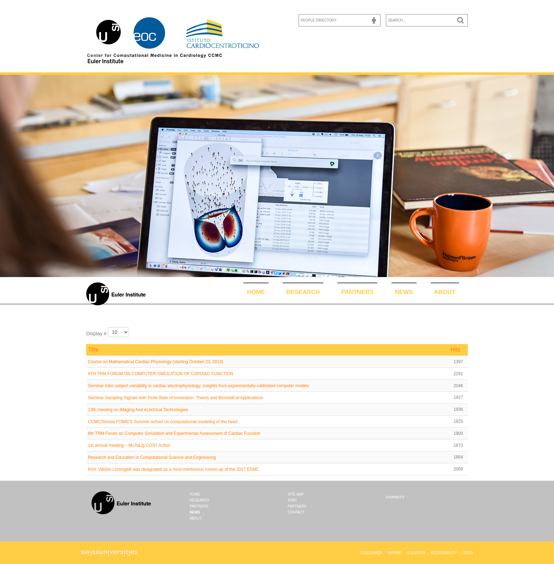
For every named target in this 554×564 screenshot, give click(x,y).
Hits (455, 350)
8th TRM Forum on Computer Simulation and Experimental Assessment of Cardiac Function (174, 433)
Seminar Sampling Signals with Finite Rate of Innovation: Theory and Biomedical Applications (175, 397)
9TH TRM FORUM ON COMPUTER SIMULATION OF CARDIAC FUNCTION (160, 373)
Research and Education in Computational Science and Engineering (152, 457)
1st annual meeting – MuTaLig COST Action (129, 445)
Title (93, 350)
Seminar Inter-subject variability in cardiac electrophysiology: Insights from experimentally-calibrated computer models (198, 385)
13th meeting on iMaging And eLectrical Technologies (138, 409)
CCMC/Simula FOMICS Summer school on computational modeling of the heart (163, 421)
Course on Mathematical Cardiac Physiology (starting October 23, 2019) (155, 361)
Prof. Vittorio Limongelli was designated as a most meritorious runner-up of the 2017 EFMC (173, 469)
